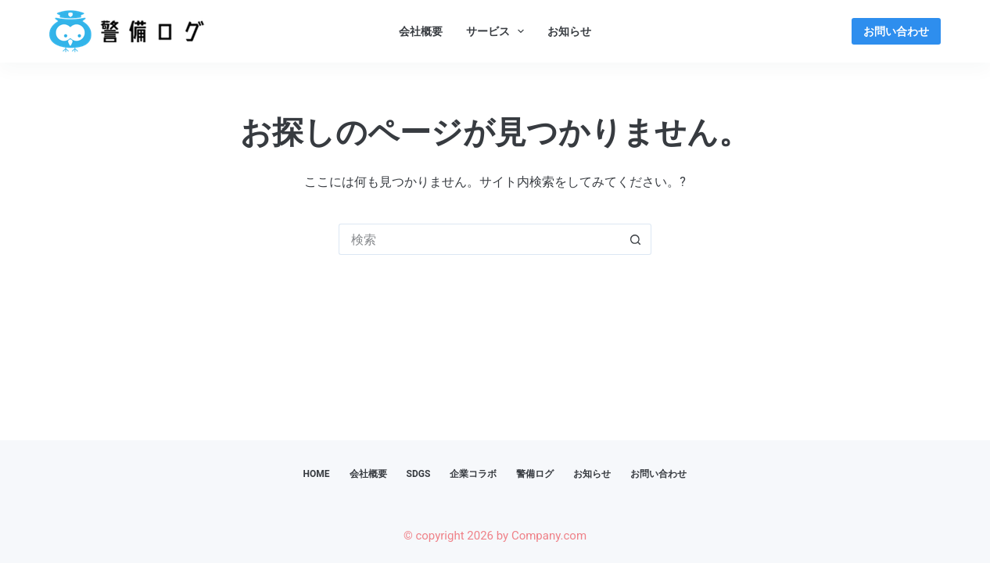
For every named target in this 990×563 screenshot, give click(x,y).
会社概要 (421, 31)
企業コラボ (473, 473)
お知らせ (569, 31)
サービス (498, 31)
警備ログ (535, 473)
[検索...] (479, 239)
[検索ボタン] (635, 239)
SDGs (419, 473)
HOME (316, 473)
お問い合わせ (896, 31)
